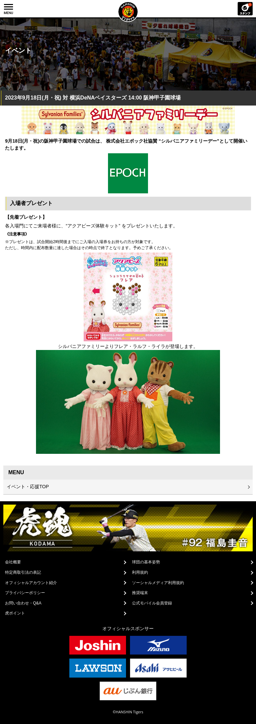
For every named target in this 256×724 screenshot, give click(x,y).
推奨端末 (140, 592)
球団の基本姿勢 (146, 562)
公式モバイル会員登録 (152, 603)
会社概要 (13, 562)
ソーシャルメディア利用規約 (158, 582)
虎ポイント (15, 613)
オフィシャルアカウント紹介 (31, 582)
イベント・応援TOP (28, 486)
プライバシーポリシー (25, 592)
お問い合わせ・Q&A (23, 603)
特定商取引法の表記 (23, 572)
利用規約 (140, 572)
